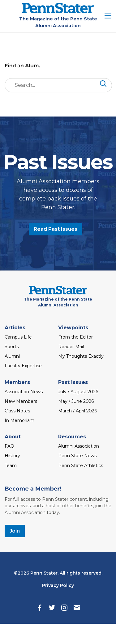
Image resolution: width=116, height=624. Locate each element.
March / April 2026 (77, 411)
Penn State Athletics (80, 465)
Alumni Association (78, 446)
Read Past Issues (55, 229)
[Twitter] (52, 607)
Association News (24, 391)
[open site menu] (108, 16)
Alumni (12, 356)
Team (11, 465)
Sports (12, 346)
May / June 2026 (76, 401)
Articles (15, 328)
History (12, 455)
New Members (21, 401)
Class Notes (17, 411)
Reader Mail (71, 346)
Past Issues (73, 382)
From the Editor (75, 337)
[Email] (77, 607)
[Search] (102, 85)
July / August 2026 (78, 391)
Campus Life (18, 337)
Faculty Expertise (23, 366)
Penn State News (77, 455)
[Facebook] (39, 607)
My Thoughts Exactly (81, 356)
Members (17, 382)
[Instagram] (64, 607)
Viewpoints (73, 328)
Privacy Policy (58, 585)
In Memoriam (19, 420)
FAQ (9, 446)
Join (15, 531)
